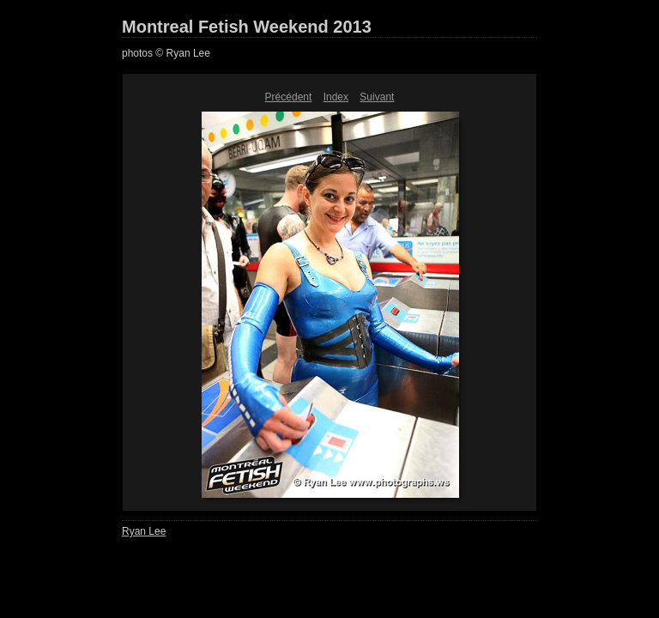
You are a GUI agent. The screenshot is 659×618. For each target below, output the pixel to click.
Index (335, 97)
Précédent (288, 97)
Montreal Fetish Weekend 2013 (247, 26)
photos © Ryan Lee (166, 53)
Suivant (377, 97)
